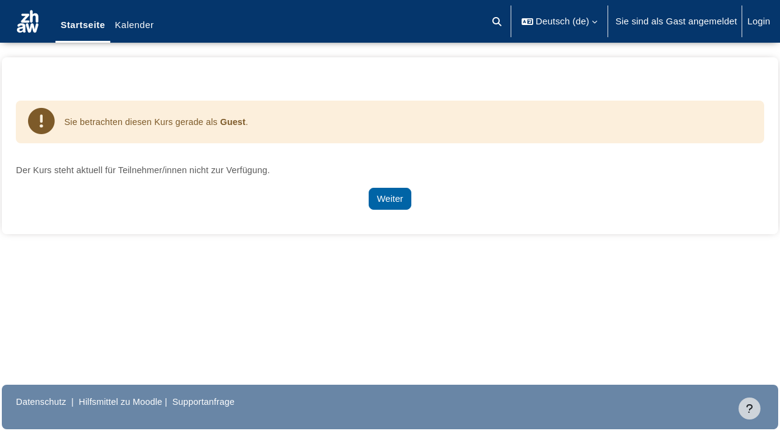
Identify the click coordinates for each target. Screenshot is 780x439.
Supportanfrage (237, 401)
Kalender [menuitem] (134, 25)
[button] (497, 21)
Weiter (390, 199)
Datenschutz (69, 401)
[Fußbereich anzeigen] (749, 408)
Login (758, 21)
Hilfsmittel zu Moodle (151, 401)
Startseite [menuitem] (82, 25)
